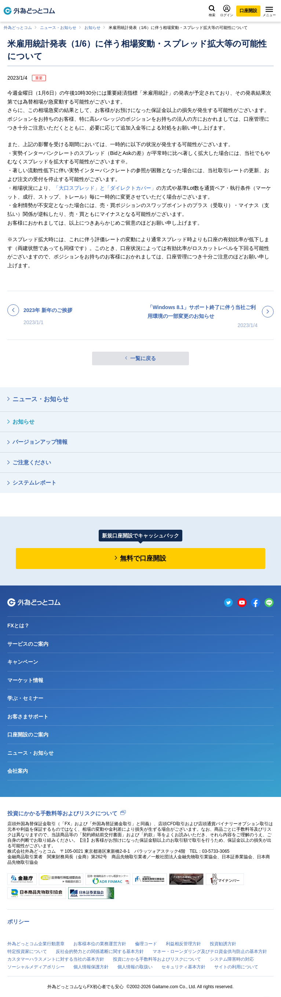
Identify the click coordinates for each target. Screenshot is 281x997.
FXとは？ (18, 625)
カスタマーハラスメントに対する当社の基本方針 (55, 959)
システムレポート (34, 482)
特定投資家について (27, 951)
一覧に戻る (143, 358)
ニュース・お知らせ (58, 27)
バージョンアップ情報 (39, 442)
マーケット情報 (25, 680)
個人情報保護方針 (91, 966)
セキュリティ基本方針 (183, 966)
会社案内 (17, 771)
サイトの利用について (236, 966)
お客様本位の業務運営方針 (99, 943)
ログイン (226, 11)
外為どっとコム (18, 27)
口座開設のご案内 (27, 734)
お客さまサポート (27, 716)
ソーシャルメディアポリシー (36, 966)
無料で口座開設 (143, 558)
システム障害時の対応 (232, 959)
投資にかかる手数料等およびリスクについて (62, 813)
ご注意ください (31, 462)
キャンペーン (22, 662)
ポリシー (18, 921)
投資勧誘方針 (223, 943)
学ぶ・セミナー (25, 698)
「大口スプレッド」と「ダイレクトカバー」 (105, 188)
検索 (212, 11)
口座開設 (248, 10)
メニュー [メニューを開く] (269, 12)
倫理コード (146, 943)
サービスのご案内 (27, 644)
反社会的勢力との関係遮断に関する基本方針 (100, 951)
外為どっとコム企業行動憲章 (36, 943)
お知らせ (92, 27)
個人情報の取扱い (135, 966)
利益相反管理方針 (183, 943)
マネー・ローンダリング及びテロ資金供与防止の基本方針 (210, 951)
